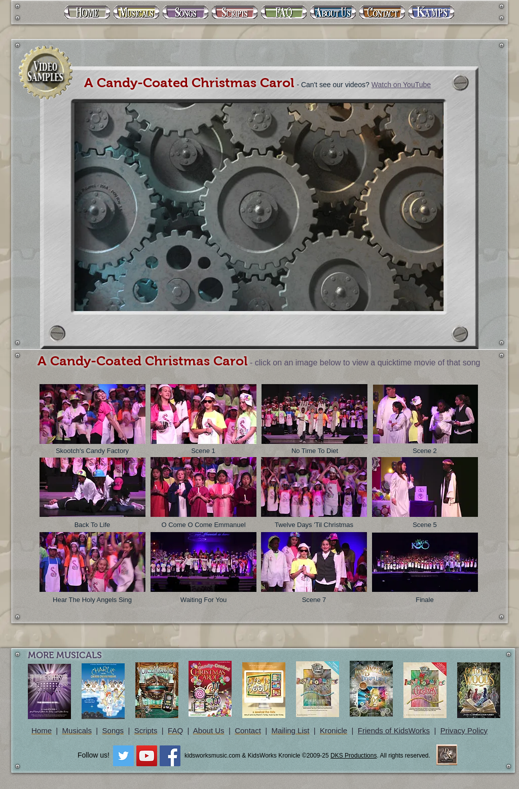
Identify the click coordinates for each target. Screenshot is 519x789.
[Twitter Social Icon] (123, 755)
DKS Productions (353, 755)
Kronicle (333, 730)
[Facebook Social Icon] (170, 755)
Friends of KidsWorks (394, 730)
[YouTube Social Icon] (146, 755)
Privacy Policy (464, 730)
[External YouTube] (257, 205)
